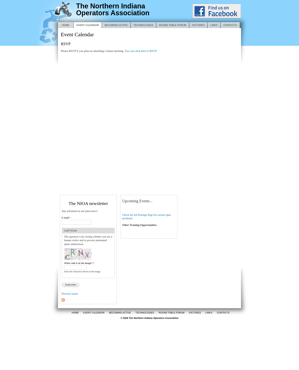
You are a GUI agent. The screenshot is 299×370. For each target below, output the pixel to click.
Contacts (230, 25)
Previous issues (70, 293)
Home (65, 25)
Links (214, 25)
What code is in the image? (79, 263)
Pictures (198, 25)
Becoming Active (116, 25)
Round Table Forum (172, 25)
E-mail (66, 217)
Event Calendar (87, 25)
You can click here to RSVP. (141, 50)
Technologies (143, 25)
